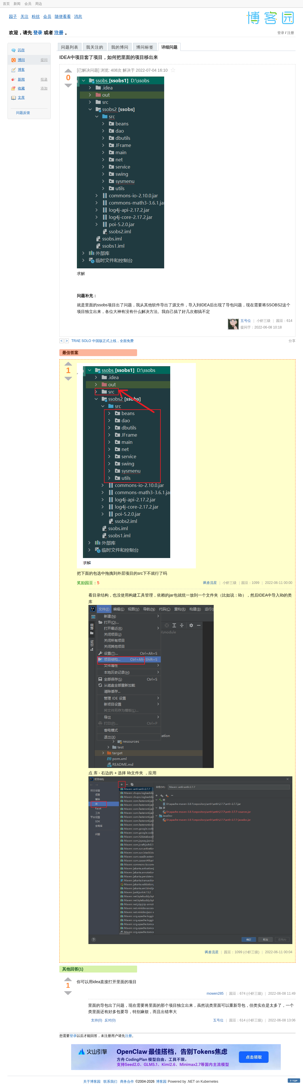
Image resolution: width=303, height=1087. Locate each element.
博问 (21, 60)
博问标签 (145, 47)
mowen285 (215, 994)
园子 (13, 16)
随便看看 (63, 16)
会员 (27, 4)
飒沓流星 (210, 583)
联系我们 (110, 1082)
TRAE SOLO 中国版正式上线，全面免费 (102, 341)
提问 (44, 60)
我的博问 (119, 47)
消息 (78, 16)
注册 (58, 32)
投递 (44, 79)
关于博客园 (92, 1082)
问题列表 (69, 47)
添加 (44, 88)
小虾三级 (263, 321)
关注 (24, 16)
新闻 (17, 4)
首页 (6, 4)
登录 (37, 32)
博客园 (161, 1082)
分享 (292, 341)
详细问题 (169, 47)
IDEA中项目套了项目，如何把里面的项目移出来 (108, 57)
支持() (96, 1020)
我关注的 (94, 47)
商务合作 (127, 1082)
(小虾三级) (251, 952)
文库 (21, 97)
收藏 (21, 88)
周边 (38, 4)
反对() (110, 1020)
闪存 (21, 50)
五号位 (245, 321)
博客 (21, 70)
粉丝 (36, 16)
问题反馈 (23, 113)
